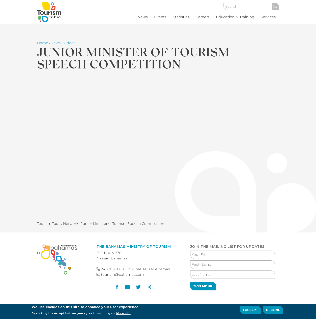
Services (268, 17)
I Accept (250, 310)
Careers (203, 17)
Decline (273, 310)
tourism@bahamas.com (122, 275)
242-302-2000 (112, 269)
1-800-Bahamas (156, 269)
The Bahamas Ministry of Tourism (134, 247)
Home (42, 43)
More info (123, 313)
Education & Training (235, 17)
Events (160, 17)
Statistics (181, 17)
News (143, 17)
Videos (69, 43)
